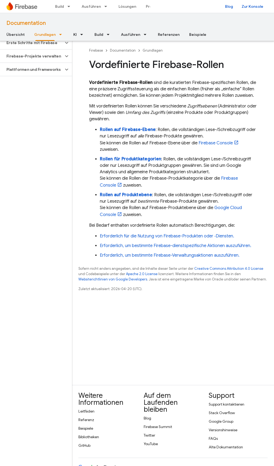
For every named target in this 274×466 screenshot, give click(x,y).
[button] (31, 42)
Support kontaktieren (226, 404)
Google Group (221, 421)
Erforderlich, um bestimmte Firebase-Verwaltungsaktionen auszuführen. (169, 255)
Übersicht (15, 34)
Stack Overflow (222, 412)
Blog (229, 6)
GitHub (84, 445)
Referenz (86, 419)
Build (59, 6)
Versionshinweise (223, 430)
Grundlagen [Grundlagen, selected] (45, 34)
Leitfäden (86, 411)
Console (216, 143)
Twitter (149, 435)
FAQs (213, 438)
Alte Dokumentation (226, 447)
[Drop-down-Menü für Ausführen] (107, 6)
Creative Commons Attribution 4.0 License (228, 268)
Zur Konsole (252, 6)
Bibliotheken (88, 436)
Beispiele (197, 34)
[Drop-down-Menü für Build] (70, 6)
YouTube (151, 443)
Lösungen (127, 6)
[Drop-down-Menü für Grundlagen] (62, 34)
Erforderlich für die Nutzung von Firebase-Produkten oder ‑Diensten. (167, 236)
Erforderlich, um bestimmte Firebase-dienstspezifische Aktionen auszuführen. (175, 245)
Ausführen (91, 6)
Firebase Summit (158, 426)
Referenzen (169, 34)
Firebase (96, 50)
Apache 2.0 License (142, 274)
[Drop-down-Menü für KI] (83, 34)
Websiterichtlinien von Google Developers (112, 279)
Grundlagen (153, 50)
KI (75, 34)
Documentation (26, 23)
